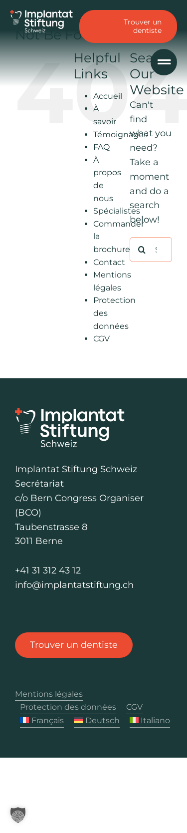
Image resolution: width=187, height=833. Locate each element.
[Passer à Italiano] (150, 721)
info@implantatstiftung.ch (74, 584)
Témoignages (120, 134)
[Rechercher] (142, 249)
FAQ (101, 147)
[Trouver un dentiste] (74, 645)
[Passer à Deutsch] (97, 721)
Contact (109, 262)
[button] (18, 815)
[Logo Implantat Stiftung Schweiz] (41, 14)
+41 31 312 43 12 (48, 570)
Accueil (107, 96)
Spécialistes (116, 211)
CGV (101, 338)
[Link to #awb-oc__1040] (164, 62)
